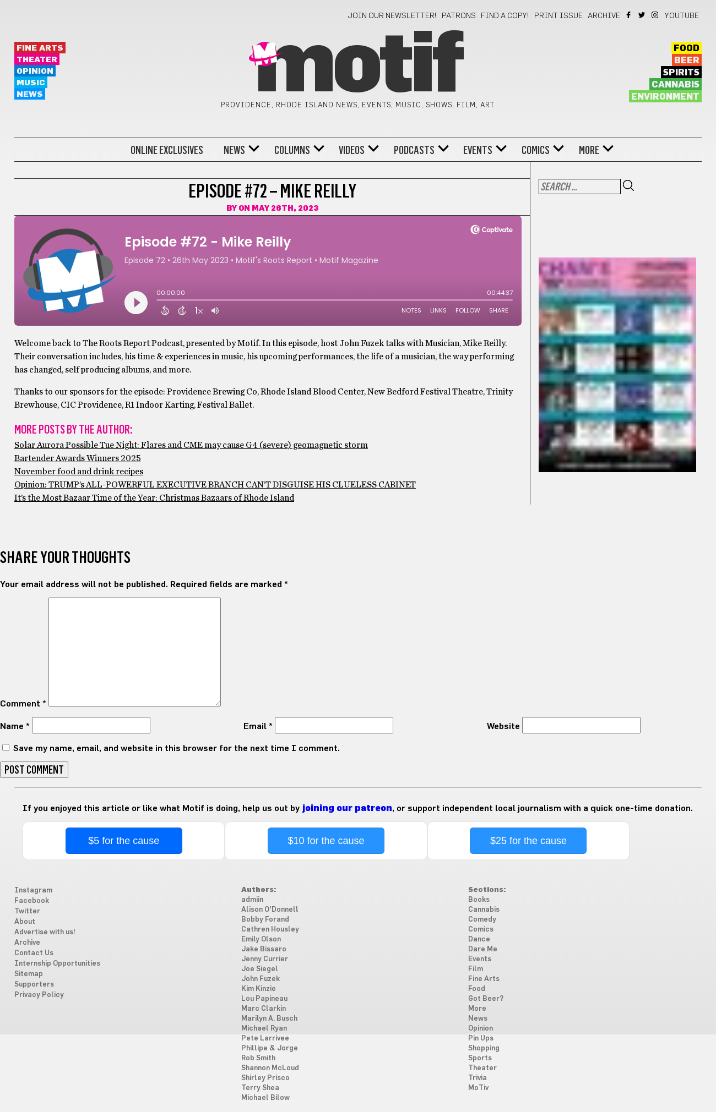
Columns (292, 150)
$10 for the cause (326, 840)
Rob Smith (258, 1058)
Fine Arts (40, 48)
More (589, 150)
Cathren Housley (270, 929)
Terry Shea (260, 1088)
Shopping (484, 1048)
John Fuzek (260, 979)
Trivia (477, 1078)
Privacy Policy (39, 995)
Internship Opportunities (57, 963)
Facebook (629, 15)
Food (686, 48)
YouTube (682, 16)
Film (475, 969)
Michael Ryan (264, 1028)
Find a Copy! (505, 16)
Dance (479, 939)
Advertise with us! (44, 932)
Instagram (656, 15)
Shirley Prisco (265, 1078)
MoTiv (478, 1088)
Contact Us (33, 953)
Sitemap (28, 974)
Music (31, 83)
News (30, 94)
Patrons (459, 16)
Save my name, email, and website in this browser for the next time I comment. (176, 748)
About (24, 921)
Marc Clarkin (263, 1008)
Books (479, 899)
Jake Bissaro (263, 949)
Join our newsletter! (392, 16)
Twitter (642, 15)
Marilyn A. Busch (269, 1018)
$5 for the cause (123, 840)
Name (15, 726)
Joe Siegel (259, 969)
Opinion (35, 71)
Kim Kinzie (258, 989)
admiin (252, 899)
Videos (352, 150)
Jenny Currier (264, 959)
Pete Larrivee (265, 1038)
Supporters (34, 984)
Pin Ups (480, 1038)
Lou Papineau (264, 999)
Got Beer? (485, 999)
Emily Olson (261, 939)
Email (258, 726)
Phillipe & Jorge (269, 1048)
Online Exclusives (167, 150)
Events (477, 150)
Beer (686, 60)
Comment (23, 703)
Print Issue (558, 16)
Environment (665, 96)
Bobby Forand (265, 919)
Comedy (482, 919)
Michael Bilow (265, 1098)
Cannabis (675, 84)
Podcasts (414, 150)
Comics (536, 150)
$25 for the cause (528, 840)
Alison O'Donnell (270, 909)
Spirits (681, 72)
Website (503, 726)
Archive (604, 16)
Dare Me (482, 949)
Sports (480, 1058)
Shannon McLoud (270, 1068)
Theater (37, 60)
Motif (357, 66)
